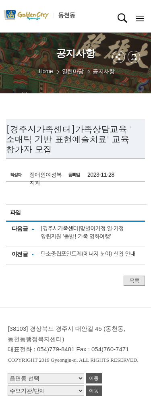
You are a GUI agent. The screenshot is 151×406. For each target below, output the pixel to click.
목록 (134, 281)
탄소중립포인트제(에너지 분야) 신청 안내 (88, 254)
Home (46, 71)
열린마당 (73, 71)
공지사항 (103, 71)
